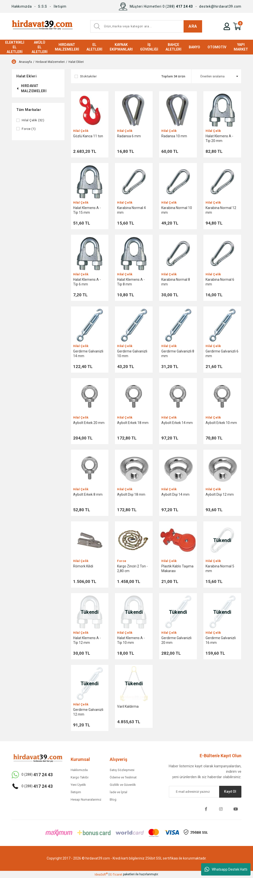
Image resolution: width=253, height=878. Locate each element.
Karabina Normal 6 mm (220, 282)
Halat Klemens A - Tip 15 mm (87, 210)
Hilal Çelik (81, 131)
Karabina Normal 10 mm (176, 210)
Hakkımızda (22, 6)
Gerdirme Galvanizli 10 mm (132, 353)
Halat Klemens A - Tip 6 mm (87, 282)
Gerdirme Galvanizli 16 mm (221, 640)
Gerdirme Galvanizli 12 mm (88, 712)
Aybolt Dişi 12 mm (220, 494)
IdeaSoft (101, 874)
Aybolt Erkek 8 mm (88, 494)
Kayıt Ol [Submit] (230, 791)
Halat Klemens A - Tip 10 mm (131, 640)
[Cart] (237, 26)
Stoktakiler (88, 76)
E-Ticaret (116, 874)
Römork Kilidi (83, 566)
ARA (193, 26)
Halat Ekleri (76, 62)
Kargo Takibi (79, 777)
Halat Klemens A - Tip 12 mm (87, 640)
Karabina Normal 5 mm (220, 568)
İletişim (60, 6)
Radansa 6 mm (129, 136)
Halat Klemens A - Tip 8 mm (131, 282)
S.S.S (42, 6)
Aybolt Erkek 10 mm (221, 423)
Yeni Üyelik (78, 785)
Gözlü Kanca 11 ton (88, 136)
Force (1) (29, 129)
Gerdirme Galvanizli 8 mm (177, 353)
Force (121, 561)
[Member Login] (227, 26)
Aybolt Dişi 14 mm (175, 494)
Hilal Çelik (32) (33, 120)
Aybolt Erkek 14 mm (177, 423)
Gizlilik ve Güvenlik (123, 785)
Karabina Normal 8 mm (175, 282)
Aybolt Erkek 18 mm (132, 423)
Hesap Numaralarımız (86, 799)
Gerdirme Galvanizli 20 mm (176, 640)
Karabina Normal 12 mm (221, 210)
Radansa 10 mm (174, 136)
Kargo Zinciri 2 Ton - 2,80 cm (132, 568)
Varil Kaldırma (128, 706)
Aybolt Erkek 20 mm (89, 423)
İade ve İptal (118, 792)
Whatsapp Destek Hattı (226, 869)
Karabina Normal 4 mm (131, 210)
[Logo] (42, 26)
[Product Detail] (89, 110)
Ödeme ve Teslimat (123, 777)
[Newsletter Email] (205, 792)
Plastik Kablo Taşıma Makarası (177, 568)
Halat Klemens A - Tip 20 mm (219, 138)
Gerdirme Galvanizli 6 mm (222, 353)
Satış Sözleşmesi (122, 770)
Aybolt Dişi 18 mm (131, 494)
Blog (113, 799)
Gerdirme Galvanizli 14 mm (88, 353)
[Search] (146, 26)
